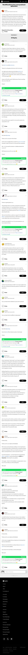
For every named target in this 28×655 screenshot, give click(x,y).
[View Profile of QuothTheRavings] (8, 243)
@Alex (8, 456)
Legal (3, 647)
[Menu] (26, 1)
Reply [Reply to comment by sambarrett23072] (23, 292)
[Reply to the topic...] (15, 572)
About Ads (10, 649)
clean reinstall (21, 141)
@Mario (3, 216)
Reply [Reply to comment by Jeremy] (23, 168)
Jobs (4, 588)
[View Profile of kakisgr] (5, 512)
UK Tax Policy (11, 650)
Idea (7, 332)
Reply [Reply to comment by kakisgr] (23, 525)
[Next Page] (17, 41)
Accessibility (14, 649)
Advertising (5, 601)
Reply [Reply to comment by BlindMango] (23, 380)
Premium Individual (6, 624)
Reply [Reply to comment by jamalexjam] (23, 56)
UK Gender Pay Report (6, 652)
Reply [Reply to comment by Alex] (23, 351)
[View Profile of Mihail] (5, 194)
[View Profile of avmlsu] (5, 10)
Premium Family (6, 629)
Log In (23, 1)
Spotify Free (5, 634)
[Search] (20, 1)
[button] (26, 11)
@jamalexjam (11, 65)
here (19, 210)
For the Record (6, 591)
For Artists (5, 596)
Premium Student (6, 632)
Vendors (4, 606)
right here (20, 71)
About (4, 586)
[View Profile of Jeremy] (6, 131)
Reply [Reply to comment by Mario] (23, 100)
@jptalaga (8, 135)
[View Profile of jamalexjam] (6, 44)
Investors (4, 604)
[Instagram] (4, 639)
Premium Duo (5, 627)
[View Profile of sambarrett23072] (8, 280)
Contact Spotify (6, 619)
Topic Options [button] (13, 35)
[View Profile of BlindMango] (6, 355)
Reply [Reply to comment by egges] (23, 402)
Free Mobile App (6, 616)
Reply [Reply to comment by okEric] (23, 431)
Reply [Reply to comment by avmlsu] (23, 30)
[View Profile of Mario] (5, 60)
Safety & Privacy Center (8, 647)
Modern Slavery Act (5, 650)
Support (4, 612)
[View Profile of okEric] (5, 406)
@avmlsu (5, 65)
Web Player (5, 614)
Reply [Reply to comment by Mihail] (23, 239)
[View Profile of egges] (5, 385)
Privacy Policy (15, 647)
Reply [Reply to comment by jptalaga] (23, 126)
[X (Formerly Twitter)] (7, 639)
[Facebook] (11, 639)
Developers (5, 599)
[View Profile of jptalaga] (6, 104)
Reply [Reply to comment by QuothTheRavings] (23, 259)
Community (5, 1)
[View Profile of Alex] (5, 324)
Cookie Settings (5, 649)
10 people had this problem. (7, 30)
